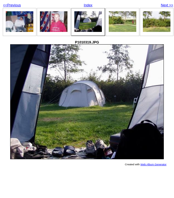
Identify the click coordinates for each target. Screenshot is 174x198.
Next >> (167, 5)
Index (88, 5)
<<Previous (12, 5)
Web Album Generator (153, 164)
